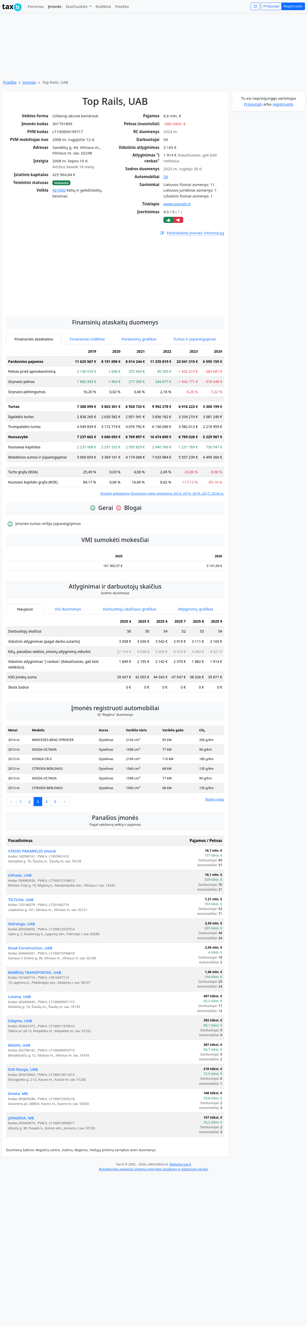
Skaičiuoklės (77, 6)
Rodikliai (103, 6)
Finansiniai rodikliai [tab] (87, 384)
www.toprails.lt (176, 203)
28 (165, 176)
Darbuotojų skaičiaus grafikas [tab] (130, 654)
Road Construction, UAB (30, 993)
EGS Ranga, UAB (23, 1115)
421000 (59, 190)
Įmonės (55, 6)
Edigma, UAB (20, 1066)
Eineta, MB (18, 1139)
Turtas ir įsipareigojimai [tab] (194, 384)
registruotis (282, 104)
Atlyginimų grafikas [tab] (195, 654)
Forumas (36, 6)
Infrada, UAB (20, 920)
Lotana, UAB (19, 1042)
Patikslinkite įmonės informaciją (192, 233)
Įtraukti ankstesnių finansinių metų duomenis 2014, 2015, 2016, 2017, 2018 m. (162, 539)
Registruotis (293, 6)
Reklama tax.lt (180, 1210)
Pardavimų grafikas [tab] (139, 384)
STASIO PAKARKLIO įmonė (32, 896)
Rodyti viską (214, 845)
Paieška (122, 6)
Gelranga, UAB (21, 969)
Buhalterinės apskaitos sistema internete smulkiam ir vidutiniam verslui (153, 1215)
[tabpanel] (115, 467)
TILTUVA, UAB (20, 945)
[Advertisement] (115, 319)
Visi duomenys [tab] (68, 654)
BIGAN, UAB (19, 1090)
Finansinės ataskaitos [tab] (33, 384)
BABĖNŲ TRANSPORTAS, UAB (34, 1018)
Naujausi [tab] (25, 654)
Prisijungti (271, 6)
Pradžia (10, 82)
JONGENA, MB (21, 1163)
